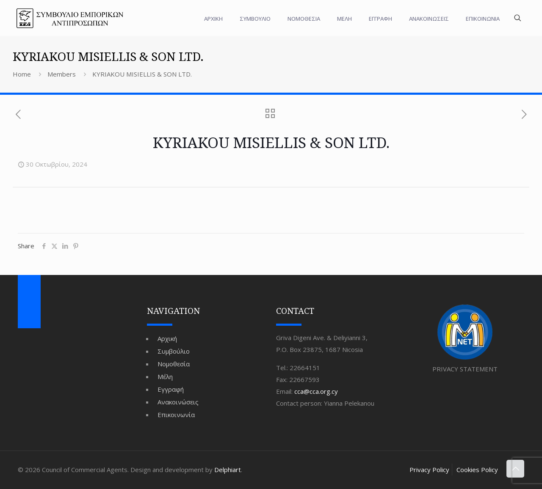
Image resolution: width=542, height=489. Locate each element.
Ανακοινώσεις (178, 402)
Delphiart (227, 469)
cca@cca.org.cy (316, 391)
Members (61, 74)
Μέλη (165, 376)
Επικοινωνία (176, 414)
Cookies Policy (477, 469)
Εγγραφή (171, 389)
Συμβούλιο (174, 351)
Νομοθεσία (174, 364)
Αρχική (167, 338)
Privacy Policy (429, 469)
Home (22, 74)
